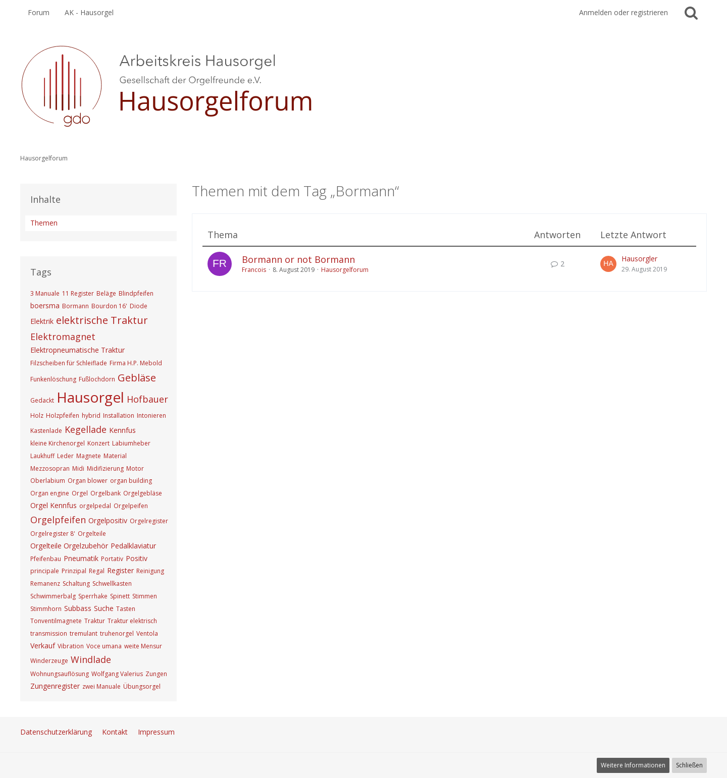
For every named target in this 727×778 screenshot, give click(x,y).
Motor (135, 468)
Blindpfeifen (136, 293)
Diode (138, 306)
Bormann (75, 306)
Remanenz (45, 583)
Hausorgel (90, 397)
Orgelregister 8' (52, 533)
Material (115, 456)
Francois (254, 269)
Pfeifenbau (45, 558)
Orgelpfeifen (58, 520)
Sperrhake (93, 596)
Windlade (91, 659)
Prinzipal (74, 571)
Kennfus (122, 430)
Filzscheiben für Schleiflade (68, 363)
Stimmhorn (46, 608)
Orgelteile (92, 533)
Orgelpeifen (131, 506)
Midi (78, 468)
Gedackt (42, 400)
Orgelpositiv (107, 520)
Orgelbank (105, 493)
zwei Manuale (101, 686)
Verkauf (42, 645)
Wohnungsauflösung (59, 674)
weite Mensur (143, 646)
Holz (36, 415)
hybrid (91, 415)
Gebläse (137, 377)
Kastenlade (46, 430)
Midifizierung (105, 468)
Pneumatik (81, 558)
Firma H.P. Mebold (136, 363)
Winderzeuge (49, 660)
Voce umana (104, 646)
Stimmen (144, 596)
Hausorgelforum (345, 269)
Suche (104, 608)
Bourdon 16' (109, 306)
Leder (65, 456)
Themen (44, 223)
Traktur (94, 621)
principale (44, 571)
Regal (97, 571)
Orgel (80, 493)
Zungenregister (55, 686)
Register (120, 570)
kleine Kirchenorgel (57, 443)
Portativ (112, 558)
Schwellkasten (112, 583)
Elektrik (42, 321)
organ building (131, 480)
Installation (118, 415)
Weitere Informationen (633, 765)
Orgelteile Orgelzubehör (69, 545)
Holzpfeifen (62, 415)
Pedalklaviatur (133, 545)
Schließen (689, 765)
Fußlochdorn (97, 379)
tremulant (83, 633)
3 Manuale (45, 293)
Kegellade (86, 429)
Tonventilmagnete (56, 621)
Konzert (98, 443)
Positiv (136, 558)
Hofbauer (147, 399)
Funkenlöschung (53, 379)
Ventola (147, 633)
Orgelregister (149, 521)
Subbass (77, 608)
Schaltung (76, 583)
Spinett (120, 596)
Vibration (71, 646)
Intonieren (151, 415)
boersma (45, 305)
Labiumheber (131, 443)
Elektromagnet (62, 336)
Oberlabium (47, 480)
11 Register (78, 293)
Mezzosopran (50, 468)
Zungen (156, 674)
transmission (48, 633)
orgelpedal (95, 506)
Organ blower (88, 480)
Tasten (125, 608)
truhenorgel (117, 633)
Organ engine (49, 493)
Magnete (88, 456)
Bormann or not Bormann (298, 259)
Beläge (106, 293)
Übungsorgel (142, 686)
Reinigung (150, 571)
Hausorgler (639, 258)
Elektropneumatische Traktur (77, 350)
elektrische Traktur (102, 320)
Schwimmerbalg (53, 596)
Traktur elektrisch (132, 621)
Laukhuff (42, 456)
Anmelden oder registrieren (623, 12)
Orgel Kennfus (53, 505)
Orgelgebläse (142, 493)
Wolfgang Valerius (117, 674)
